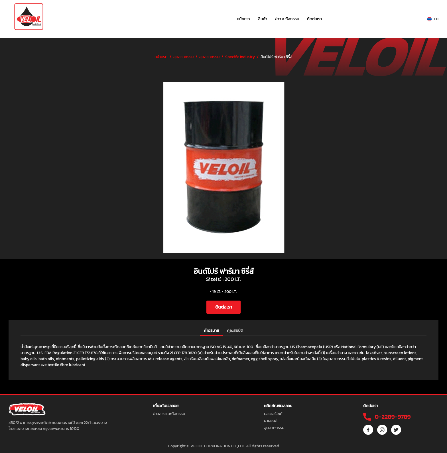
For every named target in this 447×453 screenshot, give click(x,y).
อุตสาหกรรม (183, 57)
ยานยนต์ (270, 421)
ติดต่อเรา (314, 19)
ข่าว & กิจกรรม (287, 19)
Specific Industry (240, 57)
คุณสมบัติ (235, 331)
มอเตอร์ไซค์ (273, 414)
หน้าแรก (243, 19)
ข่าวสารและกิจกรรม (169, 414)
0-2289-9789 (392, 416)
